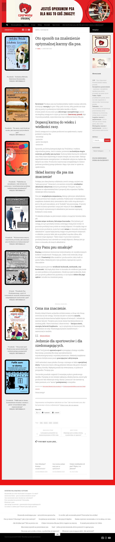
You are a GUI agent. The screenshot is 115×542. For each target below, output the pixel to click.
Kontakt (47, 25)
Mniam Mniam (45, 335)
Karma (45, 422)
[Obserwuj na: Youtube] (29, 30)
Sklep (40, 25)
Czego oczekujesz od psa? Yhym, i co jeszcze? (77, 466)
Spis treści (56, 25)
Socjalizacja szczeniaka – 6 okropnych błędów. (55, 519)
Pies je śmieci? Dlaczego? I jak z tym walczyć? (52, 386)
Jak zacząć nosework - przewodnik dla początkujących (23, 504)
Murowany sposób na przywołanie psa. (35, 527)
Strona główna (16, 25)
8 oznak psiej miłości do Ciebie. (91, 523)
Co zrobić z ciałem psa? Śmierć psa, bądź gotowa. (21, 506)
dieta (41, 422)
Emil (39, 48)
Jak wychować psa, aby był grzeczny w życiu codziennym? (82, 25)
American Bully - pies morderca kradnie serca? (20, 495)
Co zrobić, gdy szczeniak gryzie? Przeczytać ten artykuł (78, 515)
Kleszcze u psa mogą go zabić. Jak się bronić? (78, 531)
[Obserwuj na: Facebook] (23, 30)
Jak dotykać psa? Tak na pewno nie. (25, 523)
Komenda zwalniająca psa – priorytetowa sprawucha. (36, 515)
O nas (33, 25)
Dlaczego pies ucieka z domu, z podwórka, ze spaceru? (40, 531)
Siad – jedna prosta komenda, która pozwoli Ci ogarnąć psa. (73, 527)
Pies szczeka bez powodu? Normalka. (17, 500)
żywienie (55, 422)
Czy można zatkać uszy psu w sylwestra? (59, 466)
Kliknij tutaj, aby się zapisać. (70, 405)
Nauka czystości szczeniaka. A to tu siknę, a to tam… (93, 519)
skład (50, 422)
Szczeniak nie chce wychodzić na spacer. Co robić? (21, 493)
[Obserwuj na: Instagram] (26, 30)
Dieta (37, 30)
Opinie (26, 25)
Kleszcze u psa (9, 502)
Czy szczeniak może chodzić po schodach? (19, 498)
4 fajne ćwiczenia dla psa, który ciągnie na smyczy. (59, 523)
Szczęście (45, 30)
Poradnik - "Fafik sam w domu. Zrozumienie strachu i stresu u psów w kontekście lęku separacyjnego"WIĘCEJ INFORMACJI (17, 404)
